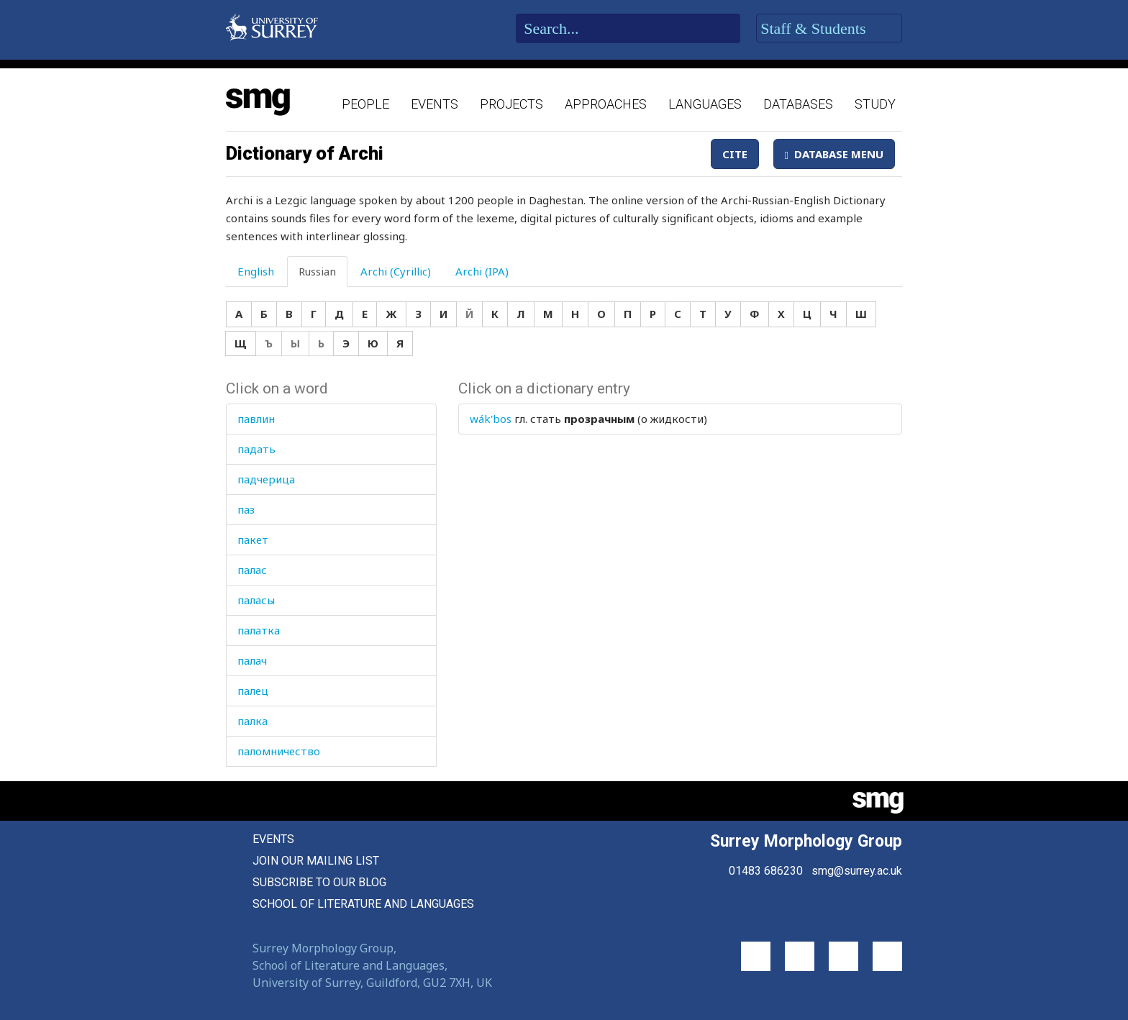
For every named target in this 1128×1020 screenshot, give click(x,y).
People (365, 103)
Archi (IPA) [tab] (482, 271)
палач (252, 660)
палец (252, 690)
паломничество (278, 751)
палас (252, 570)
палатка (258, 630)
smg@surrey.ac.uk (856, 871)
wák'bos (490, 418)
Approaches (606, 103)
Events (434, 103)
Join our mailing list (316, 861)
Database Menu (834, 154)
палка (252, 721)
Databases (798, 103)
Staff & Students (829, 29)
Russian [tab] (317, 271)
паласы (256, 600)
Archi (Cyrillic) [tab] (395, 271)
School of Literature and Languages (363, 904)
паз (246, 509)
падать (256, 449)
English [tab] (255, 271)
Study (875, 103)
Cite (734, 154)
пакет (252, 539)
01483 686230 (766, 871)
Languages (705, 103)
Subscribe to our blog (319, 882)
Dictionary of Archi (304, 153)
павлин (256, 418)
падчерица (266, 479)
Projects (511, 103)
